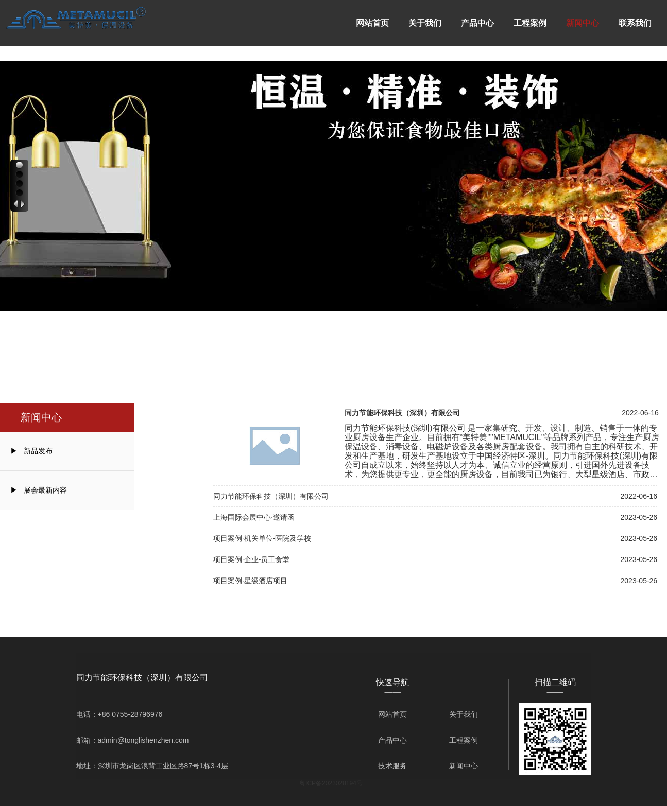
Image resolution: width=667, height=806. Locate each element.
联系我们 (635, 23)
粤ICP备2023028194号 (331, 783)
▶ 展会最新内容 (38, 490)
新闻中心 (582, 23)
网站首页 (372, 23)
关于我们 (424, 23)
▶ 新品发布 (31, 451)
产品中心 (477, 23)
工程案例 (530, 23)
